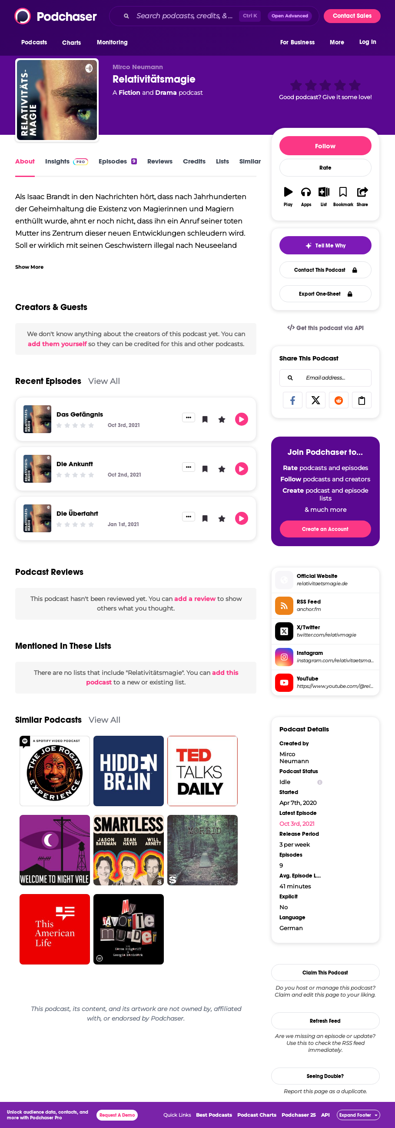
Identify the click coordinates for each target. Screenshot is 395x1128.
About (25, 161)
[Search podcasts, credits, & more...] (186, 16)
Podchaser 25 (299, 1115)
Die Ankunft (74, 464)
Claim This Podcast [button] (325, 973)
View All (104, 381)
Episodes (117, 161)
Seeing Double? (325, 1076)
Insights (66, 161)
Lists (222, 161)
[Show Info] (319, 782)
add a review (195, 599)
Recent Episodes (48, 381)
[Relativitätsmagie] (57, 100)
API (325, 1115)
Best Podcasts (214, 1115)
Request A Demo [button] (117, 1115)
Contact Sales (352, 16)
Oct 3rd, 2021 (297, 823)
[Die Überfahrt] (37, 518)
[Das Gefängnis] (37, 419)
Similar (250, 161)
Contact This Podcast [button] (325, 270)
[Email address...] (325, 378)
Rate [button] (325, 167)
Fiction (129, 93)
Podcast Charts (256, 1115)
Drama (166, 93)
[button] (36, 43)
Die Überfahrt (77, 513)
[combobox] (214, 16)
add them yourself (57, 343)
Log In (367, 42)
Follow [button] (325, 146)
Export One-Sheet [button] (325, 294)
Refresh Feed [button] (325, 1021)
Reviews (160, 161)
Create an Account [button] (325, 529)
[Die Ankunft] (37, 469)
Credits (194, 161)
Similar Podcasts (48, 719)
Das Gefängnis (79, 414)
